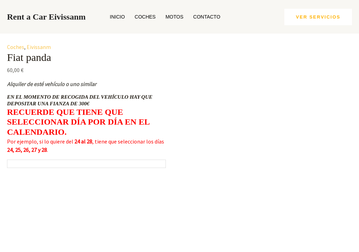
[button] (318, 17)
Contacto (206, 17)
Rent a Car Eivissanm (46, 16)
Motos (174, 17)
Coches (145, 17)
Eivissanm (39, 46)
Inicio (117, 17)
